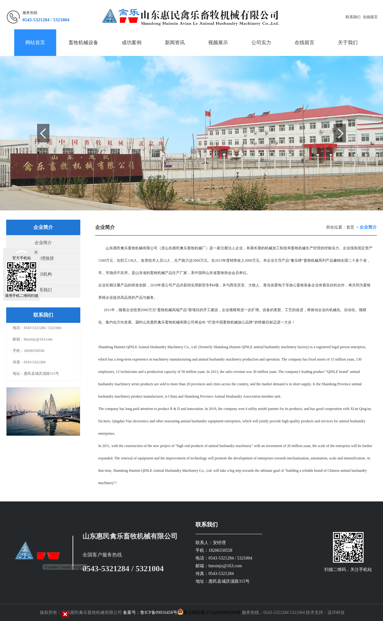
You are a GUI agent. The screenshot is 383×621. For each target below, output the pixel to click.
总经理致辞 (43, 258)
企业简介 (43, 242)
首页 (350, 227)
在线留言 (370, 17)
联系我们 (353, 17)
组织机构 (43, 274)
